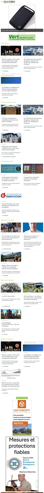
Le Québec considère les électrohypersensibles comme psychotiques (10, 89)
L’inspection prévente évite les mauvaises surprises (31, 178)
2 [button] (19, 33)
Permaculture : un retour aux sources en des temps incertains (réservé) (33, 297)
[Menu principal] (1, 1)
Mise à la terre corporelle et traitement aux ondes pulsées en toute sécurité (11, 384)
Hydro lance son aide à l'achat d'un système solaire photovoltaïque (10, 267)
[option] (22, 18)
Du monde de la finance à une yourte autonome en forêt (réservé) (11, 237)
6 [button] (25, 33)
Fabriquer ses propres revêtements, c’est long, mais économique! (10, 148)
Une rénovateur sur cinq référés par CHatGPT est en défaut (10, 205)
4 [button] (22, 33)
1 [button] (18, 33)
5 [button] (24, 33)
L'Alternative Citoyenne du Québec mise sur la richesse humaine (10, 178)
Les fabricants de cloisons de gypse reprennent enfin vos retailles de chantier (33, 61)
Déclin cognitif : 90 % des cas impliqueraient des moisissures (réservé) (10, 60)
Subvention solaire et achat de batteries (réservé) (31, 237)
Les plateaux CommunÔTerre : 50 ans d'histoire (10, 324)
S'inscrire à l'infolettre (22, 397)
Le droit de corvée (8, 296)
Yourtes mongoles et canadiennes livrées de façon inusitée (10, 119)
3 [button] (21, 33)
